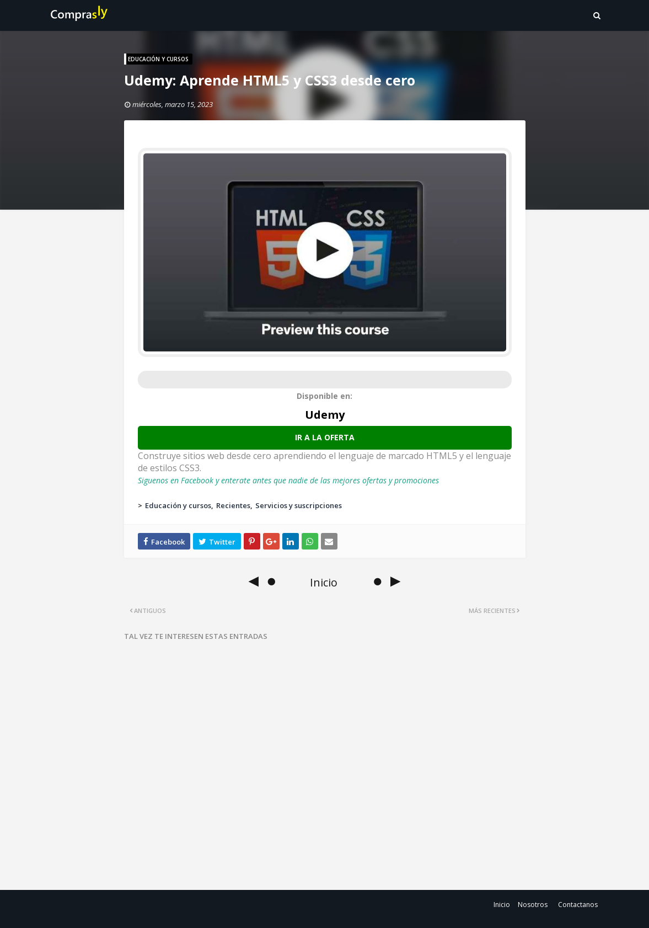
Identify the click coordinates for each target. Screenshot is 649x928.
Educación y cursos (178, 505)
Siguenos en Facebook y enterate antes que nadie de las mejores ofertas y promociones (288, 480)
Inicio (502, 904)
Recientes (233, 505)
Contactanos (578, 904)
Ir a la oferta (325, 437)
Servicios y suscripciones (298, 505)
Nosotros (533, 904)
